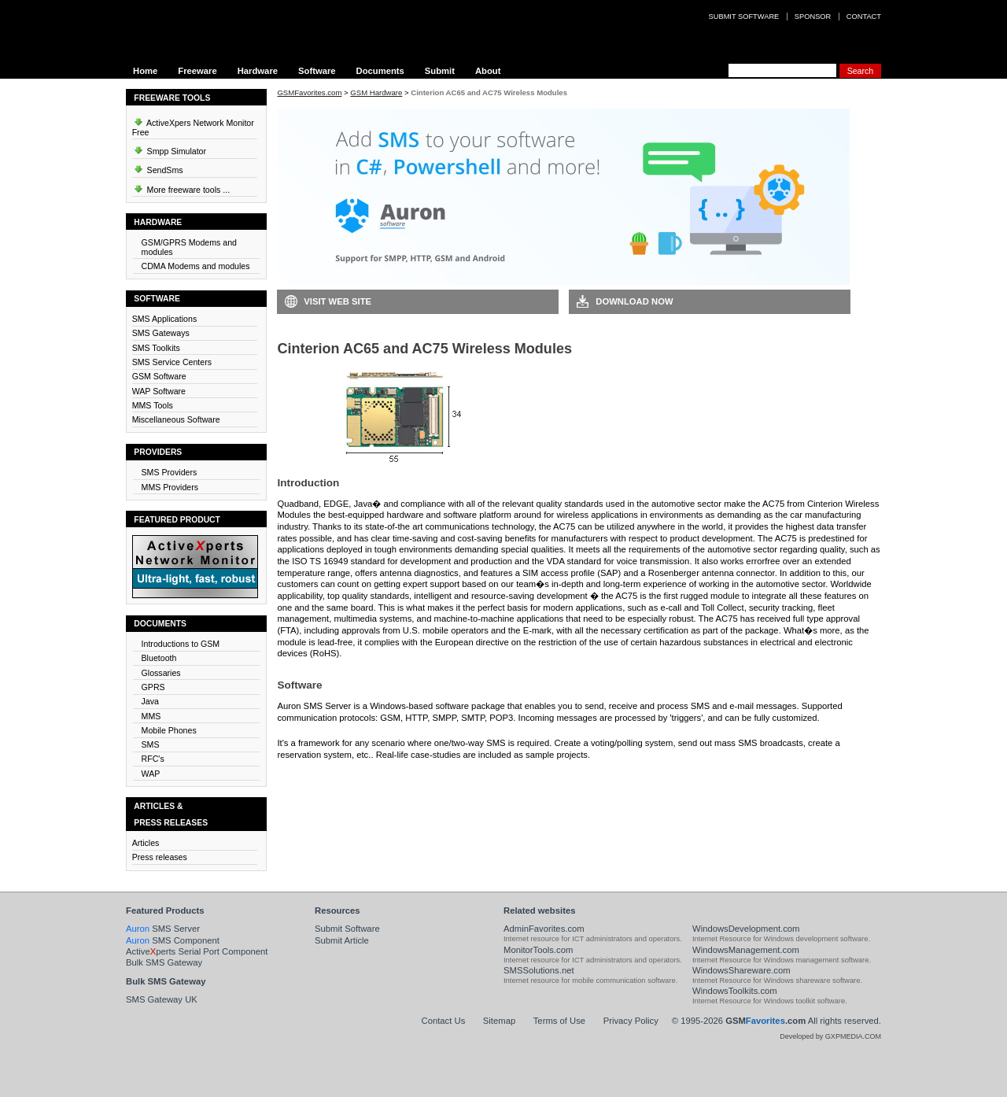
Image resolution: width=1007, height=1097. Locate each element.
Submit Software (347, 928)
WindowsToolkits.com (734, 990)
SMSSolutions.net (539, 970)
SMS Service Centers (172, 362)
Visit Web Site (337, 301)
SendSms (157, 168)
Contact (864, 16)
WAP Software (159, 391)
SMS (151, 744)
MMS (151, 716)
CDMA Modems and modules (196, 266)
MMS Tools (152, 405)
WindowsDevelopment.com (746, 928)
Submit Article (342, 940)
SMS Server (163, 928)
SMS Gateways (161, 333)
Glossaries (161, 673)
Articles (146, 843)
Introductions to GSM (181, 643)
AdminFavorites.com (544, 928)
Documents (380, 71)
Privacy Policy (630, 1020)
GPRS (153, 687)
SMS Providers (169, 472)
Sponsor (813, 16)
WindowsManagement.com (745, 950)
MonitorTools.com (538, 950)
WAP (151, 773)
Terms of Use (559, 1020)
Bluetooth (159, 658)
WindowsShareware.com (741, 970)
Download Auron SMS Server (350, 778)
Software (317, 71)
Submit (440, 71)
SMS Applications (164, 318)
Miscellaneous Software (176, 419)
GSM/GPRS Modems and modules (189, 247)
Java (150, 701)
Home (145, 71)
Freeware (197, 71)
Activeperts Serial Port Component (196, 951)
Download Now (634, 301)
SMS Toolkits (156, 348)
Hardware (258, 71)
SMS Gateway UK (161, 999)
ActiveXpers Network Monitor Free (193, 125)
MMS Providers (170, 487)
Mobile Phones (169, 730)
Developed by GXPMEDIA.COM (830, 1036)
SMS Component (172, 940)
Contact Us (444, 1020)
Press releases (159, 857)
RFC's (153, 758)
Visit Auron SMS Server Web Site (649, 778)
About (488, 71)
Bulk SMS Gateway (164, 962)
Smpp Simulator (169, 149)
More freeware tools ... (181, 187)
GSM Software (159, 376)
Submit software (744, 16)
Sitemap (499, 1020)
